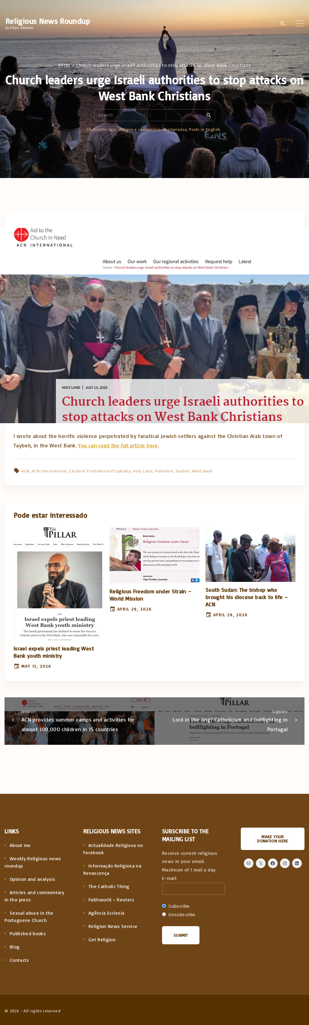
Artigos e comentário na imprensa (153, 129)
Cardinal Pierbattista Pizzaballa (100, 470)
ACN (25, 470)
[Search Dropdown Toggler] (282, 23)
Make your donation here (272, 838)
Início (64, 65)
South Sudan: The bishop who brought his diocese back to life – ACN (246, 597)
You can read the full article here (118, 445)
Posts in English (204, 129)
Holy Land (142, 470)
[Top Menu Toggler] (299, 23)
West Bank (202, 470)
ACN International (49, 470)
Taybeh (183, 470)
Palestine (164, 470)
